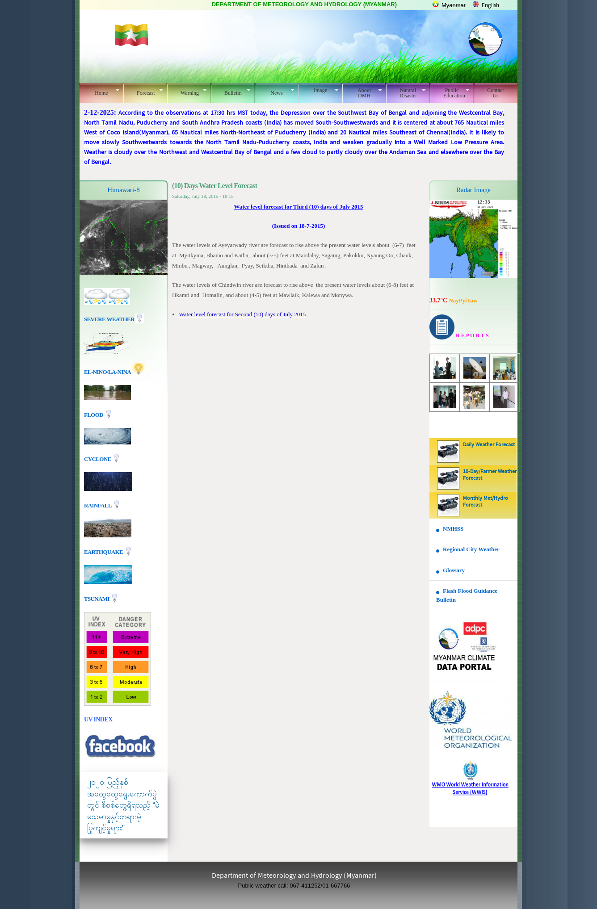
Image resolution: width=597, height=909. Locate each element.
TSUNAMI (97, 598)
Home (99, 91)
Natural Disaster (406, 93)
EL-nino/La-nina (107, 372)
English (490, 5)
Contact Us (495, 93)
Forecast (143, 91)
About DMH (362, 93)
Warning (187, 91)
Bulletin (231, 91)
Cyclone (98, 459)
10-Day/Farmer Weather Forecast (490, 475)
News (274, 91)
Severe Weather (114, 319)
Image (318, 90)
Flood (94, 414)
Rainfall (98, 505)
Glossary (454, 570)
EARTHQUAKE (104, 552)
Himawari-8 (123, 189)
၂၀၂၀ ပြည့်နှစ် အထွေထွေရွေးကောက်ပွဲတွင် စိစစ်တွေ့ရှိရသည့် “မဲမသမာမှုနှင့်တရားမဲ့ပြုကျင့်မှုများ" (123, 805)
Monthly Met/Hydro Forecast (485, 502)
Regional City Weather (471, 549)
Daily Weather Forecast (489, 444)
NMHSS (453, 528)
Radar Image (473, 189)
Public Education (450, 93)
